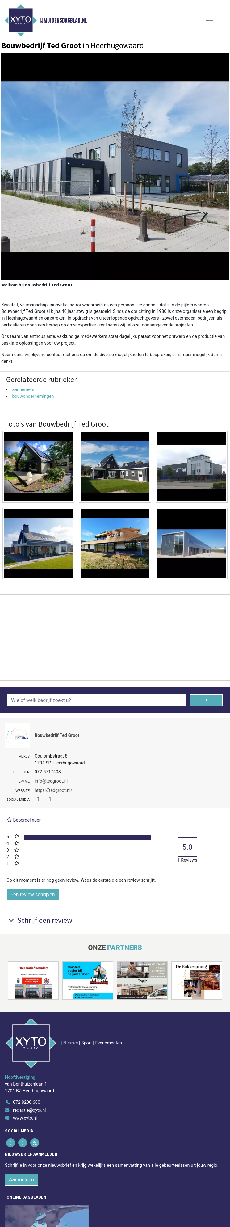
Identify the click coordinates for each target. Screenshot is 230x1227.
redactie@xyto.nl (29, 1110)
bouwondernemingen (33, 396)
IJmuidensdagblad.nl (63, 20)
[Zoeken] (206, 700)
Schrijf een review (39, 920)
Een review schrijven (32, 894)
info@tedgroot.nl (51, 781)
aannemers (23, 389)
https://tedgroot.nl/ (53, 790)
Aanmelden (21, 1180)
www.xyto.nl (25, 1118)
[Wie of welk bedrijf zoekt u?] (96, 700)
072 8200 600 (26, 1102)
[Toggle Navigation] (209, 20)
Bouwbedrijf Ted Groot (57, 735)
